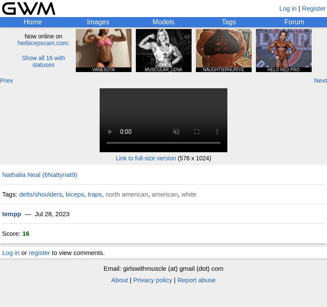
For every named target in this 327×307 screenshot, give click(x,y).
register (39, 252)
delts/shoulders (40, 194)
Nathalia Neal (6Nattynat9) (39, 174)
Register (314, 8)
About (119, 280)
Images (98, 22)
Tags (229, 22)
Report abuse (197, 280)
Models (163, 22)
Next (320, 80)
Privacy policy (152, 280)
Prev (6, 80)
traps (95, 194)
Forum (294, 22)
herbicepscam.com (42, 43)
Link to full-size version (146, 158)
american (165, 194)
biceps (75, 194)
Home (32, 22)
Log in (288, 8)
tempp (11, 213)
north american (127, 194)
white (188, 194)
